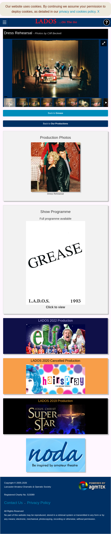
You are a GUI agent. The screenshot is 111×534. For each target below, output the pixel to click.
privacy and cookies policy (77, 11)
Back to (55, 113)
